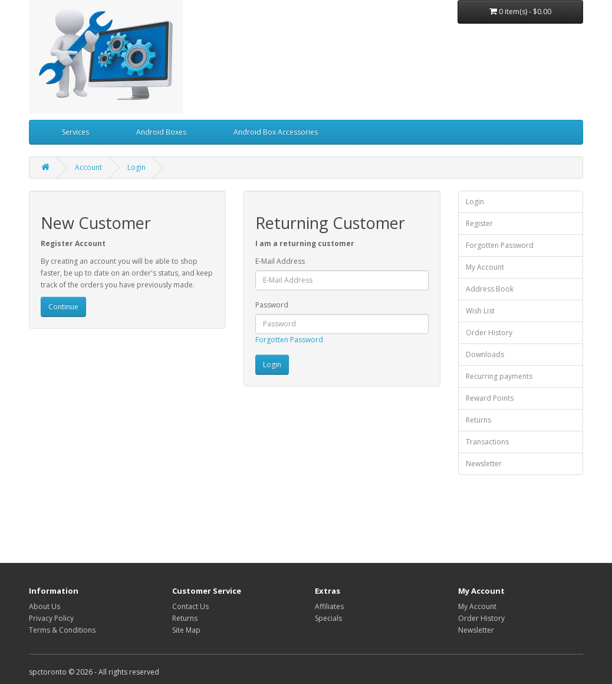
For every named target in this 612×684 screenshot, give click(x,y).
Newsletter (484, 464)
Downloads (485, 354)
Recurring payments (499, 376)
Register (479, 223)
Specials (328, 618)
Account (88, 167)
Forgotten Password (289, 340)
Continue (63, 307)
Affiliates (329, 606)
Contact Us (190, 606)
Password (271, 305)
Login (136, 167)
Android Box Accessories (275, 132)
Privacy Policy (51, 618)
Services (75, 132)
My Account (485, 267)
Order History (489, 333)
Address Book (490, 289)
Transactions (487, 442)
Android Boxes (161, 132)
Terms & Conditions (62, 630)
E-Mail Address (280, 261)
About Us (44, 606)
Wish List (480, 311)
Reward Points (490, 398)
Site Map (186, 630)
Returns (478, 420)
